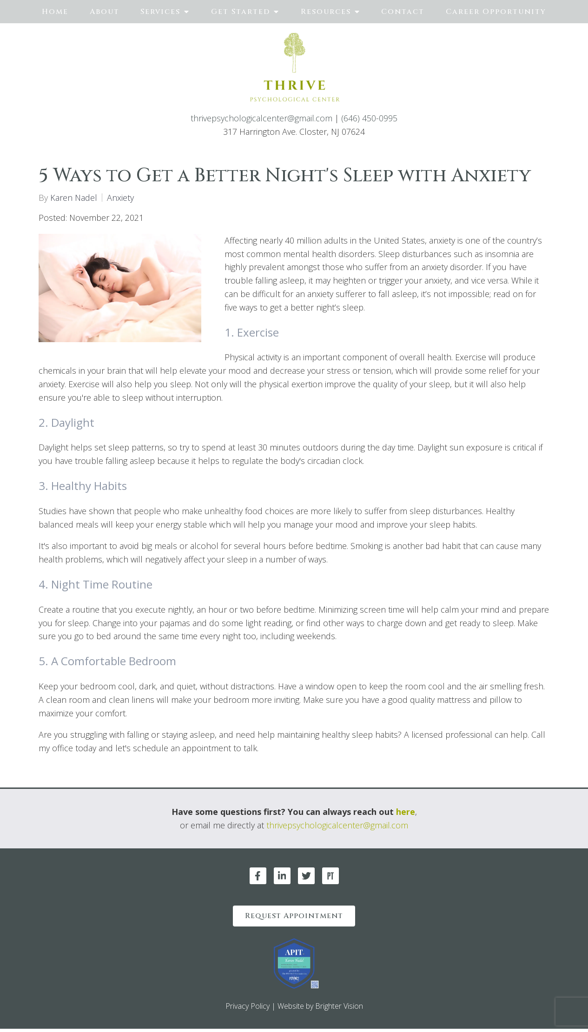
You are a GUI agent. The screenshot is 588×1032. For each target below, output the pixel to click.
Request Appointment (294, 918)
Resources (326, 12)
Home (55, 12)
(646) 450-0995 (369, 118)
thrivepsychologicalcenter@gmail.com (261, 118)
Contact (402, 12)
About (104, 12)
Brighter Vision (339, 1010)
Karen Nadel (73, 197)
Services (160, 12)
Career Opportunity (496, 12)
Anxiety (120, 197)
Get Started (240, 12)
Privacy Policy (247, 1010)
